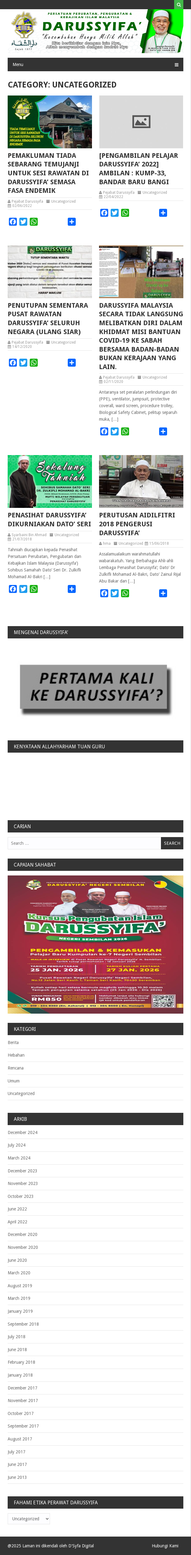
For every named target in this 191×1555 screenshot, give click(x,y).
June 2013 (17, 1477)
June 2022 (17, 1208)
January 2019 (20, 1311)
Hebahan (16, 1055)
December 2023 (22, 1170)
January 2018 (20, 1375)
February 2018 (21, 1362)
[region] (95, 687)
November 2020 (23, 1247)
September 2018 (23, 1324)
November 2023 (23, 1183)
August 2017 (20, 1438)
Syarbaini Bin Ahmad (29, 535)
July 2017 (16, 1451)
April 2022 (17, 1221)
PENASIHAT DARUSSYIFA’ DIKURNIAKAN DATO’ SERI (49, 519)
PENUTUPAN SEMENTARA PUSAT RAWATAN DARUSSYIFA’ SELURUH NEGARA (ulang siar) (48, 319)
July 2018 (16, 1336)
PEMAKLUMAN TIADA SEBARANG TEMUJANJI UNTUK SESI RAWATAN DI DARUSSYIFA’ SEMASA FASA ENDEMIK (48, 173)
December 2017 (22, 1387)
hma (107, 543)
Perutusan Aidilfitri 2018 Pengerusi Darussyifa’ (137, 523)
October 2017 (21, 1413)
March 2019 (19, 1298)
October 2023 (21, 1196)
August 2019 (20, 1285)
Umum (14, 1080)
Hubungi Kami (165, 1546)
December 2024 (22, 1132)
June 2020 (17, 1260)
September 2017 (23, 1426)
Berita (13, 1042)
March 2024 (19, 1158)
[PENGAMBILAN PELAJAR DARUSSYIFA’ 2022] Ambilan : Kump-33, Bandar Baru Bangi (138, 169)
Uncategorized (63, 201)
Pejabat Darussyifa (27, 201)
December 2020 (22, 1234)
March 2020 (19, 1272)
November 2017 (23, 1400)
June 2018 (17, 1349)
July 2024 (16, 1145)
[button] (95, 687)
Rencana (16, 1068)
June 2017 (17, 1464)
